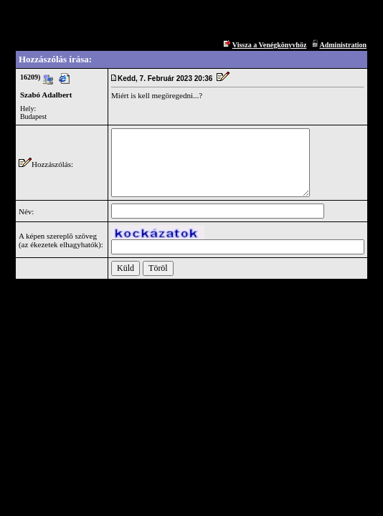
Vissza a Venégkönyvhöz (269, 45)
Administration (343, 45)
